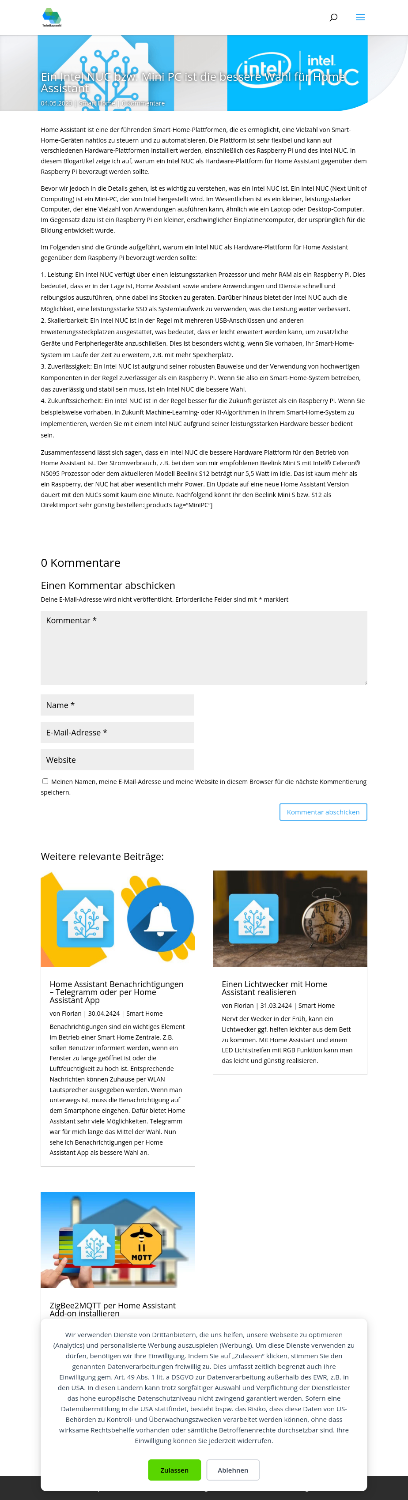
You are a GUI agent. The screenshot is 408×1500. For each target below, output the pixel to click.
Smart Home (97, 103)
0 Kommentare (143, 103)
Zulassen (174, 1470)
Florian (72, 1013)
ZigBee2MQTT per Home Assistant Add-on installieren (112, 1309)
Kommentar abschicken (323, 811)
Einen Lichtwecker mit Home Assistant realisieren (274, 988)
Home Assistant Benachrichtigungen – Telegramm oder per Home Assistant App (116, 992)
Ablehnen (233, 1470)
